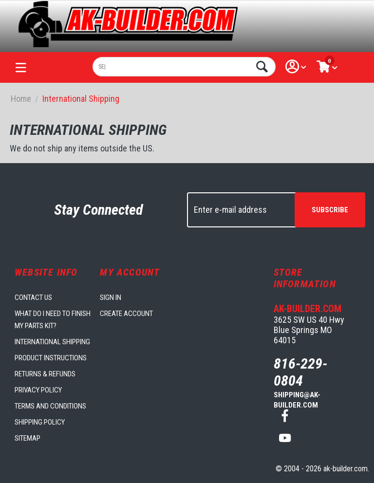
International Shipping (52, 341)
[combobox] (184, 66)
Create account (126, 313)
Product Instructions (51, 357)
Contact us (33, 297)
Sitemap (27, 438)
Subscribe (330, 209)
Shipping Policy (40, 422)
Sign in (110, 297)
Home (21, 98)
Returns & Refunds (45, 374)
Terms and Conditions (50, 406)
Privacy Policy (38, 390)
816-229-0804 (300, 372)
